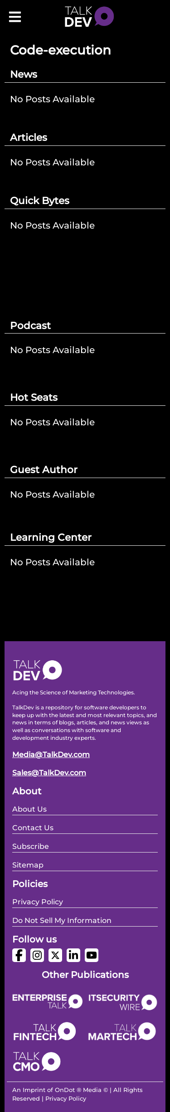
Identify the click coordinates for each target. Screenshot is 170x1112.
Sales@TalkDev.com (49, 772)
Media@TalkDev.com (51, 754)
